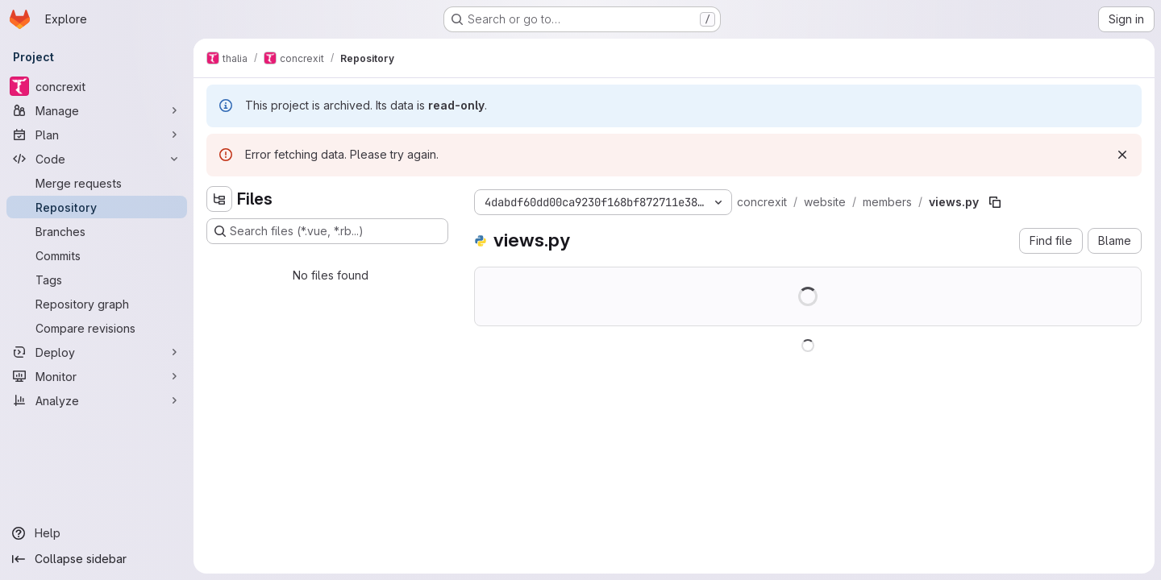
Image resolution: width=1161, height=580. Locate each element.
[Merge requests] (96, 183)
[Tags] (96, 279)
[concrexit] (96, 86)
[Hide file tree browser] (219, 199)
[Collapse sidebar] (96, 559)
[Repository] (96, 207)
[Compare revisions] (96, 328)
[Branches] (96, 231)
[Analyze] (96, 400)
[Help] (96, 533)
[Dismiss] (1122, 154)
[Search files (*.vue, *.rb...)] (327, 231)
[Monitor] (96, 376)
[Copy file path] (995, 202)
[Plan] (96, 134)
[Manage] (96, 110)
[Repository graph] (96, 303)
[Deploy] (96, 352)
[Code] (96, 158)
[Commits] (96, 255)
